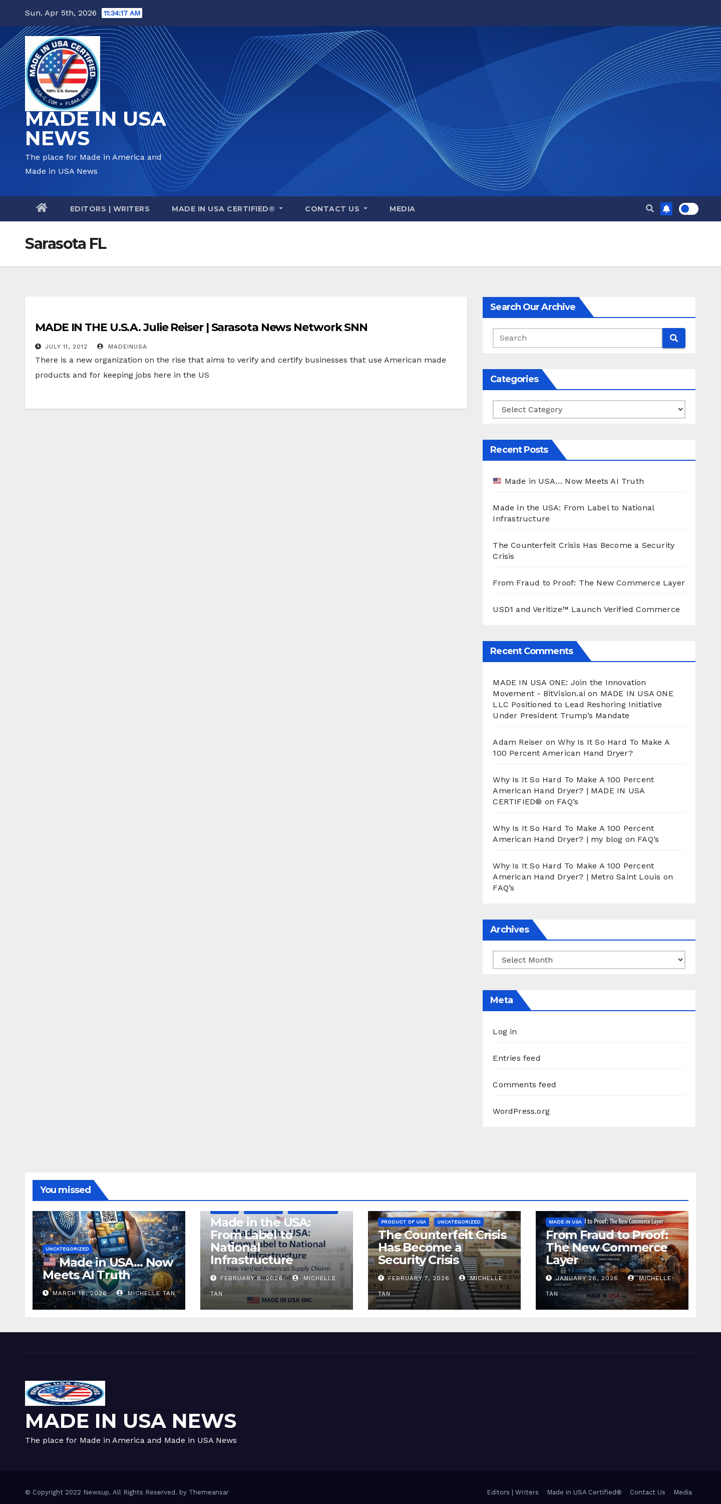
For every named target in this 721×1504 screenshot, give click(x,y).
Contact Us (336, 208)
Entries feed (516, 1058)
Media (403, 208)
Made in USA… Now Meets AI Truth (568, 481)
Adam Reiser (518, 742)
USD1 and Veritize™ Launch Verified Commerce (586, 609)
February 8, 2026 (251, 1278)
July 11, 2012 (66, 346)
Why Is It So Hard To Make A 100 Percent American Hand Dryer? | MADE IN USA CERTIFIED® (573, 790)
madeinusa (122, 346)
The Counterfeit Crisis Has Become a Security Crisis (442, 1247)
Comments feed (524, 1084)
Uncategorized (67, 1249)
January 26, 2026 (587, 1278)
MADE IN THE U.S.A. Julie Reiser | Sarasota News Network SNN (201, 327)
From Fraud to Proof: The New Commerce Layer (589, 582)
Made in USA (565, 1222)
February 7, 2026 (419, 1278)
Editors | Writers (110, 208)
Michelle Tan (146, 1293)
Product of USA (403, 1222)
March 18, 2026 (80, 1293)
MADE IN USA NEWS (95, 128)
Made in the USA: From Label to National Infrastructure (260, 1241)
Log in (505, 1031)
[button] (650, 208)
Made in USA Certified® (227, 208)
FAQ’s (567, 801)
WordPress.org (521, 1111)
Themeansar (209, 1492)
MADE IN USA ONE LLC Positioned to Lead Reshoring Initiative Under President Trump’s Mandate (583, 704)
